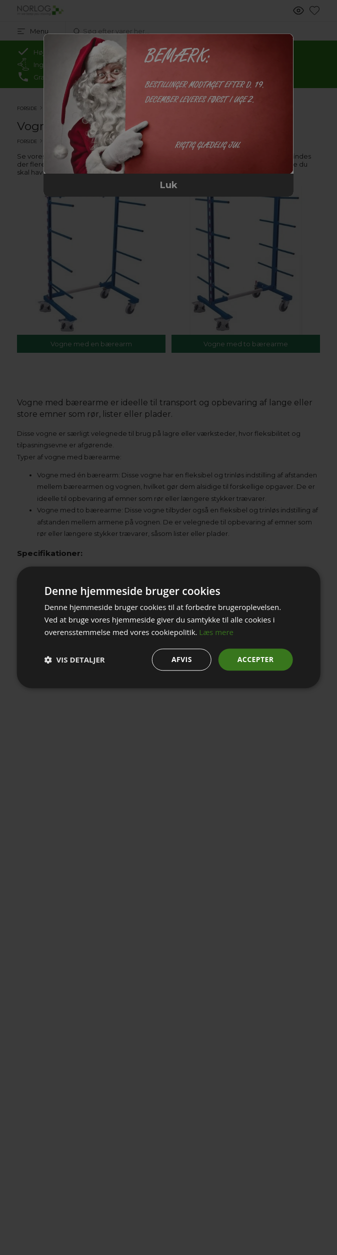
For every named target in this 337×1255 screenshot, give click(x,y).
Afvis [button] (182, 659)
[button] (74, 659)
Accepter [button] (256, 659)
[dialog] (168, 627)
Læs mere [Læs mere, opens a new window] (216, 632)
